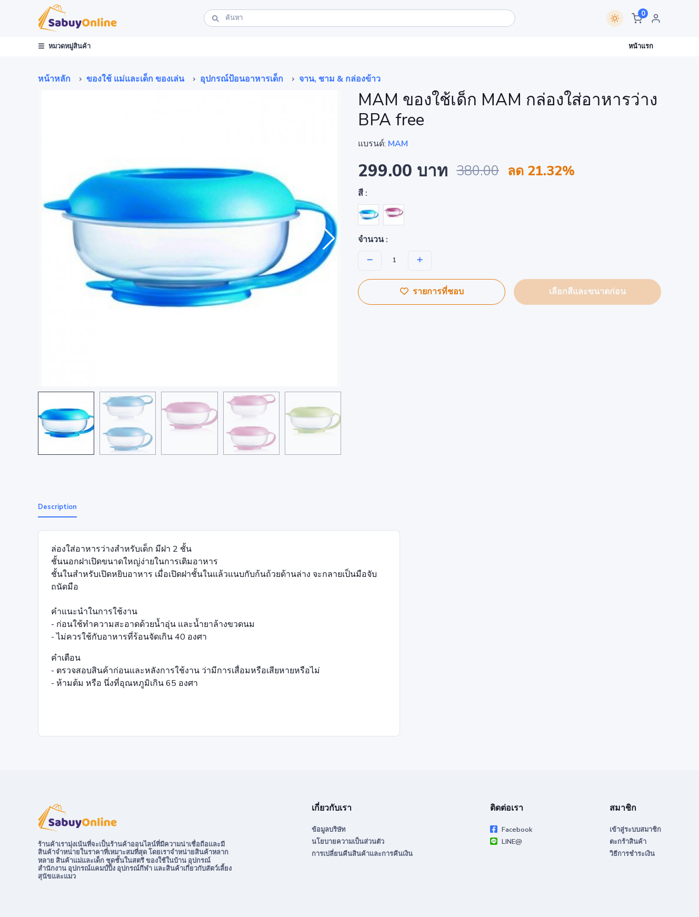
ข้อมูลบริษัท (328, 829)
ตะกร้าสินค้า (628, 841)
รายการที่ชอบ (432, 291)
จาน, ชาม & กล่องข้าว (340, 79)
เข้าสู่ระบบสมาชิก (635, 829)
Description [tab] (57, 507)
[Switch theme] (614, 18)
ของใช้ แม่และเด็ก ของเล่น (135, 79)
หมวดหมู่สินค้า (64, 46)
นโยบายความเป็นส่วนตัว (348, 841)
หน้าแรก (640, 46)
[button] (636, 18)
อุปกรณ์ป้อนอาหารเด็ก (241, 79)
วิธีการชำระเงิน (632, 854)
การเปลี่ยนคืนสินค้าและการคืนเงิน (362, 854)
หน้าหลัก (54, 79)
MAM (398, 143)
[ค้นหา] (359, 18)
